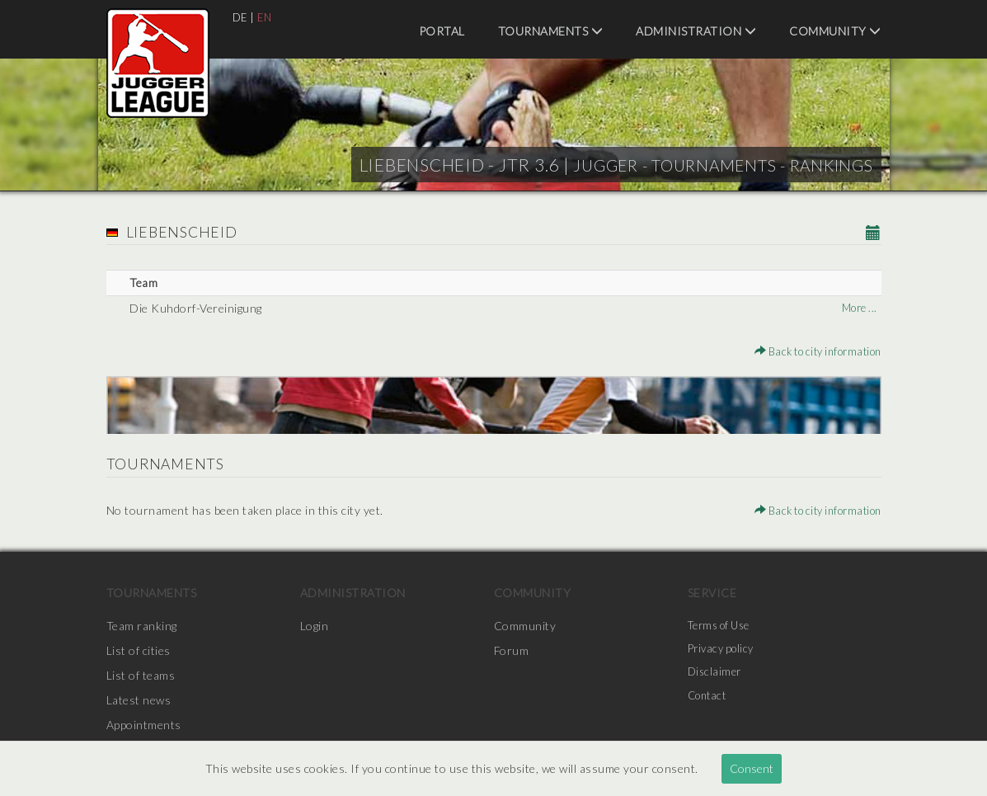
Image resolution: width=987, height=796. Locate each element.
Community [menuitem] (835, 31)
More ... (857, 308)
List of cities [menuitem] (138, 650)
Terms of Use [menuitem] (723, 626)
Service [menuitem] (712, 593)
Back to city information (810, 351)
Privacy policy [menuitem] (724, 650)
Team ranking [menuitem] (141, 626)
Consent (751, 768)
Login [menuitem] (314, 626)
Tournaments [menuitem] (551, 31)
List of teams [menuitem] (141, 675)
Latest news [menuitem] (139, 700)
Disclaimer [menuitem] (716, 675)
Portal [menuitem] (442, 31)
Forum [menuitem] (511, 650)
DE (241, 17)
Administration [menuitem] (696, 31)
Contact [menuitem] (709, 700)
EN (267, 17)
